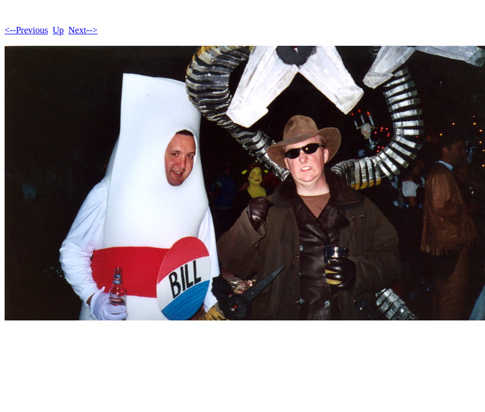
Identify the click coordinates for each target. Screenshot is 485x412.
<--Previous (26, 30)
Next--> (82, 30)
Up (58, 30)
